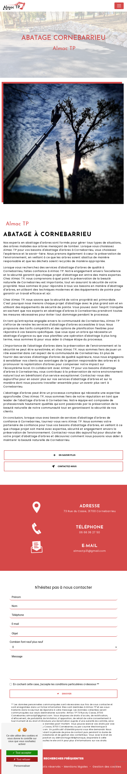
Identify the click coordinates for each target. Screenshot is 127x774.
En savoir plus (63, 455)
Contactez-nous (63, 466)
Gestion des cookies (107, 767)
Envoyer (66, 689)
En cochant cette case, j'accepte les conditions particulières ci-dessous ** (56, 680)
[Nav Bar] (119, 5)
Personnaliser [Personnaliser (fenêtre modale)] (22, 765)
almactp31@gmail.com (89, 547)
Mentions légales (76, 767)
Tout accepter (22, 752)
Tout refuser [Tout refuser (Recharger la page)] (22, 759)
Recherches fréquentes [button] (63, 758)
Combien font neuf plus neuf (26, 637)
